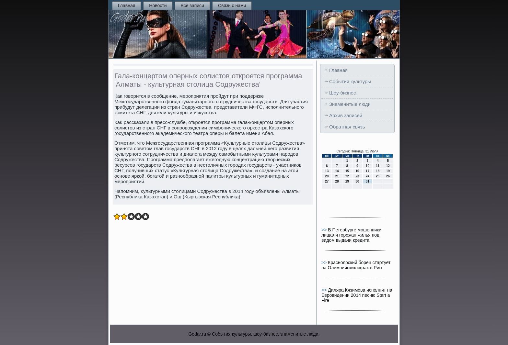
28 (337, 181)
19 (388, 171)
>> (324, 229)
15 (347, 171)
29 (347, 181)
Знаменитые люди (350, 104)
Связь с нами (232, 5)
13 (327, 171)
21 (337, 176)
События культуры (350, 81)
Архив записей (345, 115)
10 (367, 166)
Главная (126, 5)
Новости (158, 5)
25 (377, 176)
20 (327, 176)
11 (377, 166)
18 (377, 171)
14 (337, 171)
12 (388, 166)
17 (367, 171)
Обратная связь (347, 126)
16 (357, 171)
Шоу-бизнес (342, 92)
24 (367, 176)
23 (357, 176)
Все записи (192, 5)
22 (347, 176)
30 (357, 181)
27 (327, 181)
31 (367, 181)
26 (388, 176)
